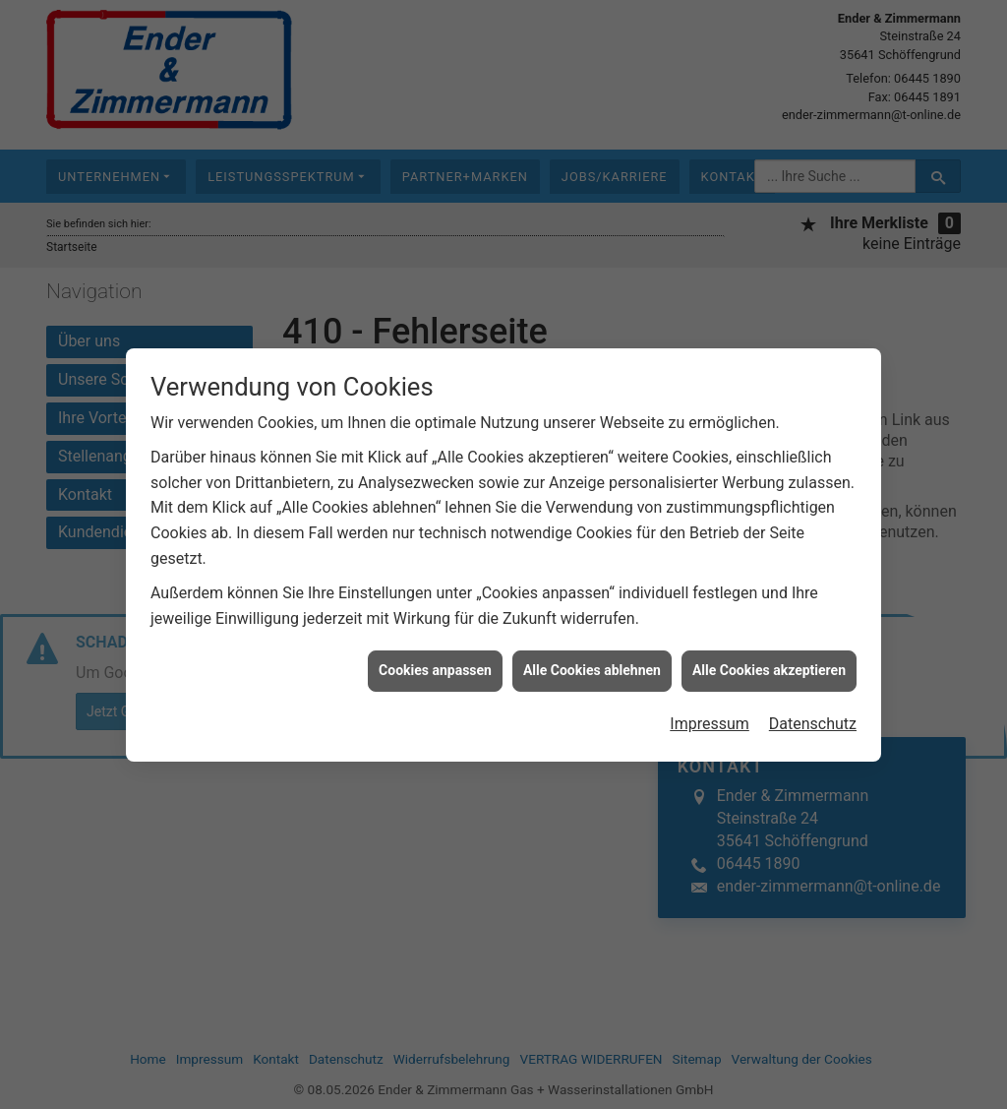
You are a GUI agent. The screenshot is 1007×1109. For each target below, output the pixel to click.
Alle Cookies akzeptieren (769, 659)
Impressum (709, 713)
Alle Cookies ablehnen (592, 659)
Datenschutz (813, 713)
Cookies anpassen (435, 659)
